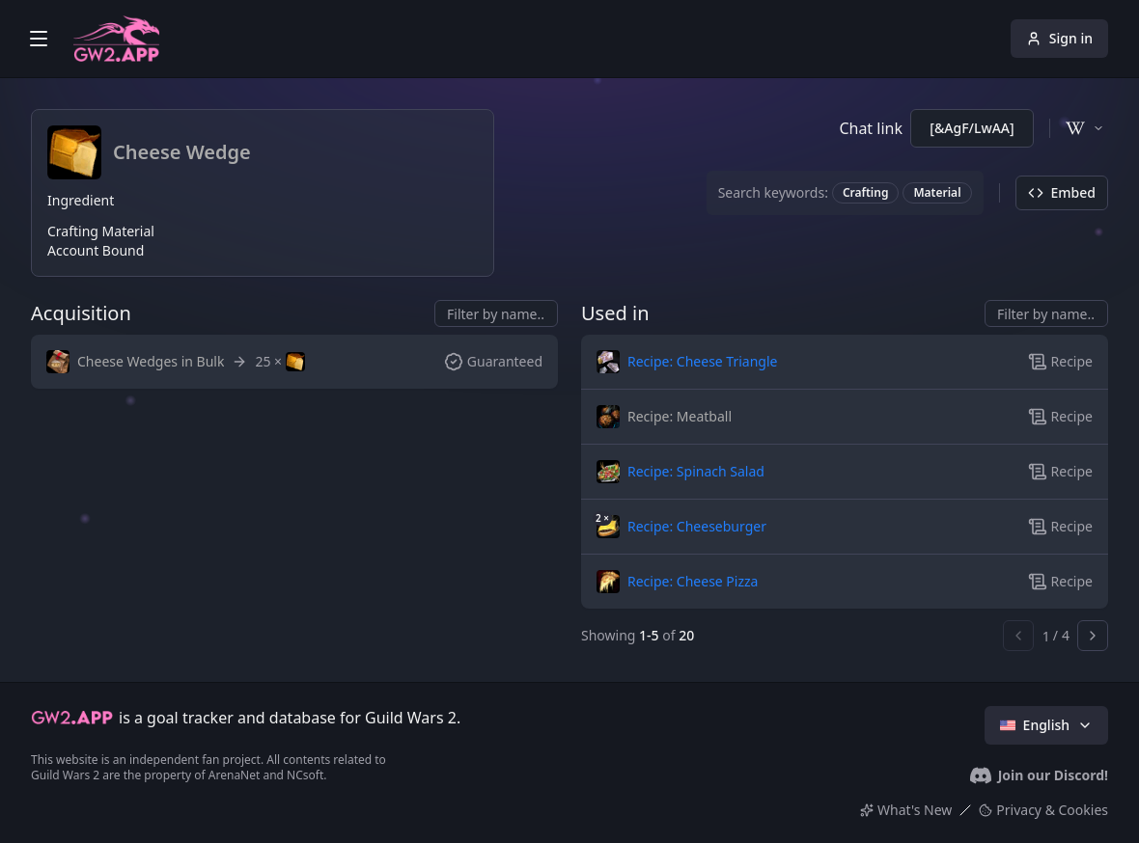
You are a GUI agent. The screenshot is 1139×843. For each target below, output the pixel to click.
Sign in (1059, 38)
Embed (1062, 192)
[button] (135, 361)
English (1046, 725)
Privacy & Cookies (1043, 810)
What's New (906, 810)
